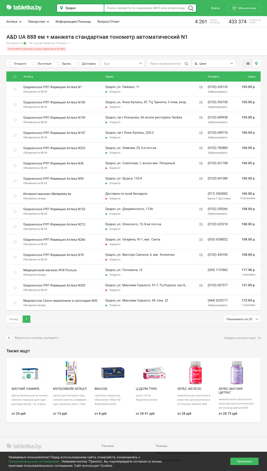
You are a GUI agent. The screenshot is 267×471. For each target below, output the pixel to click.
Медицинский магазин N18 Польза (49, 270)
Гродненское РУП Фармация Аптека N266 (54, 240)
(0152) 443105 (218, 255)
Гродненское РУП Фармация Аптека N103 (54, 102)
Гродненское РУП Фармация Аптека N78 (53, 255)
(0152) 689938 (218, 117)
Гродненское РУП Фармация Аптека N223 (54, 148)
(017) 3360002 (218, 194)
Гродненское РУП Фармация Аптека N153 (54, 209)
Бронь (64, 63)
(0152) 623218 (218, 224)
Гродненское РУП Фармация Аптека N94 (53, 179)
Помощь (162, 445)
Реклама (108, 445)
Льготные (41, 63)
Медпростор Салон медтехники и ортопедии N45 (60, 301)
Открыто (17, 63)
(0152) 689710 (218, 133)
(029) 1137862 (218, 270)
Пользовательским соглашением (34, 461)
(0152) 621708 (218, 163)
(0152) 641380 (218, 178)
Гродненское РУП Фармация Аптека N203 (54, 285)
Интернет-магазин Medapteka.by (47, 194)
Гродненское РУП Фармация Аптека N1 (52, 87)
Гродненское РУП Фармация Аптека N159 (54, 117)
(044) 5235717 (218, 300)
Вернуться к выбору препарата (32, 338)
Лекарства (38, 21)
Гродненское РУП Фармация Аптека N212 (54, 224)
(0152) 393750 (218, 102)
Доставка (86, 63)
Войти (215, 8)
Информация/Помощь (73, 21)
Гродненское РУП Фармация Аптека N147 (54, 133)
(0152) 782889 (218, 148)
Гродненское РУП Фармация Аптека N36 (53, 163)
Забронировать (217, 91)
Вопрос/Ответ (108, 21)
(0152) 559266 (218, 209)
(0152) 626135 (218, 87)
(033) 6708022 (218, 239)
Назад (13, 319)
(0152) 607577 (218, 285)
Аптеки (14, 21)
